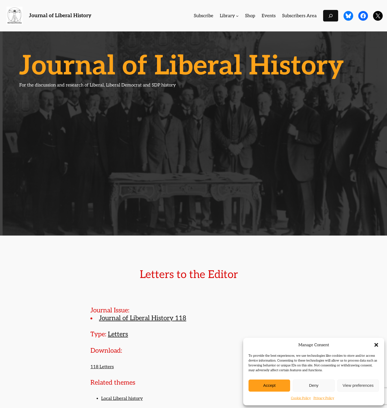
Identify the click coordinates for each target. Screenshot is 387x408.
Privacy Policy (323, 398)
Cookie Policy (301, 398)
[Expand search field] (330, 15)
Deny (313, 385)
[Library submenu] (237, 16)
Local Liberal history (122, 398)
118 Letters (102, 367)
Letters (118, 334)
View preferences (358, 385)
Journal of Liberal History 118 (142, 318)
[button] (376, 345)
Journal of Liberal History (60, 16)
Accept (269, 385)
